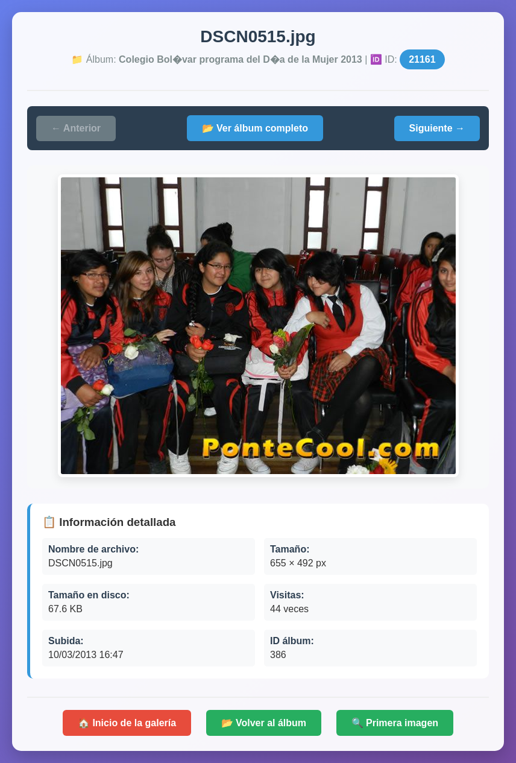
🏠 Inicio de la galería (127, 723)
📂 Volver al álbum (264, 723)
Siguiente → (437, 128)
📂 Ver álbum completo (255, 128)
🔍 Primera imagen (395, 723)
